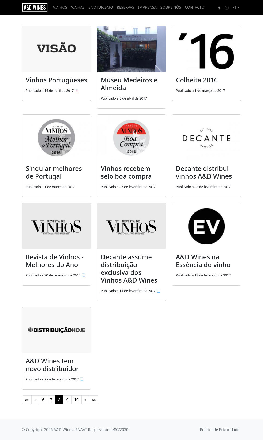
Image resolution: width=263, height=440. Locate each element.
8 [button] (59, 399)
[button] (27, 399)
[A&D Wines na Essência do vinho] (206, 244)
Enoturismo (100, 7)
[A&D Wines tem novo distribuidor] (56, 330)
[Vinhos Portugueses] (56, 49)
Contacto (194, 7)
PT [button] (234, 7)
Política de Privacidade (219, 429)
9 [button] (67, 399)
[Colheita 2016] (206, 63)
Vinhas (78, 7)
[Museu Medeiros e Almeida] (131, 67)
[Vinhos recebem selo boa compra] (131, 155)
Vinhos (60, 7)
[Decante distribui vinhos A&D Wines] (206, 155)
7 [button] (51, 399)
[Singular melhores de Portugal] (56, 155)
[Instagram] (226, 7)
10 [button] (76, 399)
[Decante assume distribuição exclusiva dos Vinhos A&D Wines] (131, 226)
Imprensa (147, 7)
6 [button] (43, 399)
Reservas (125, 7)
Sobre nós (170, 7)
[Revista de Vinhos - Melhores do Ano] (56, 226)
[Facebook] (219, 7)
